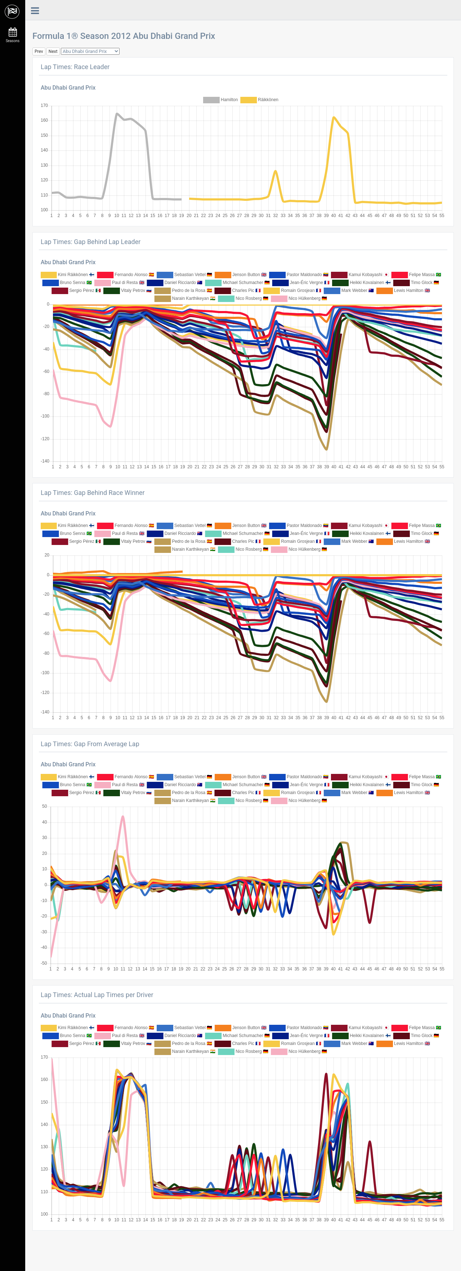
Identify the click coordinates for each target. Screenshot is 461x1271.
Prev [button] (39, 51)
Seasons (12, 35)
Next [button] (53, 51)
